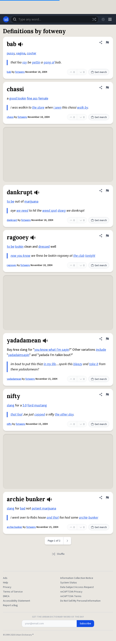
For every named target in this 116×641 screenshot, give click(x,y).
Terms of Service (13, 592)
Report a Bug (10, 605)
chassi (10, 117)
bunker (93, 517)
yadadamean (14, 379)
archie (83, 517)
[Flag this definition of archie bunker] (107, 498)
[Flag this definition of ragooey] (107, 236)
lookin (19, 246)
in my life (50, 364)
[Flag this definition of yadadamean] (107, 339)
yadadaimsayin (18, 355)
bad (22, 508)
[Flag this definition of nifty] (107, 394)
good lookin (17, 98)
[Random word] (94, 19)
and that (53, 517)
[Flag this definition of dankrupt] (107, 191)
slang (10, 405)
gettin (36, 62)
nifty (9, 424)
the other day (64, 414)
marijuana (31, 201)
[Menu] (110, 19)
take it (93, 364)
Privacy (7, 587)
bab (9, 72)
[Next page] (67, 541)
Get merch (99, 72)
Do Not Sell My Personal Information (80, 601)
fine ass (32, 98)
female (43, 98)
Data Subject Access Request (77, 587)
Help (5, 583)
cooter (31, 53)
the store (38, 107)
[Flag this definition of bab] (107, 42)
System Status (68, 583)
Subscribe (85, 623)
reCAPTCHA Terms (70, 596)
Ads (5, 578)
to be (10, 201)
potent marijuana (44, 508)
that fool (16, 414)
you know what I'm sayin (51, 349)
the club (78, 255)
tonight (90, 255)
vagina (20, 53)
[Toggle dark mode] (103, 19)
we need (22, 210)
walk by (82, 107)
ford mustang (37, 405)
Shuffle (58, 554)
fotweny (20, 72)
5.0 (24, 405)
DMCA (6, 596)
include (101, 349)
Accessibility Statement (16, 601)
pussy (11, 53)
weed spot (49, 210)
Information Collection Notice (76, 578)
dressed (44, 246)
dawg (62, 210)
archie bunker (14, 527)
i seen (57, 107)
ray (24, 62)
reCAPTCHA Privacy (71, 592)
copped (39, 414)
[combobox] (55, 19)
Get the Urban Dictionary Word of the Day (58, 616)
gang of (49, 62)
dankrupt (12, 220)
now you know (20, 255)
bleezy (77, 364)
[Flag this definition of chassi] (107, 88)
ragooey (11, 265)
